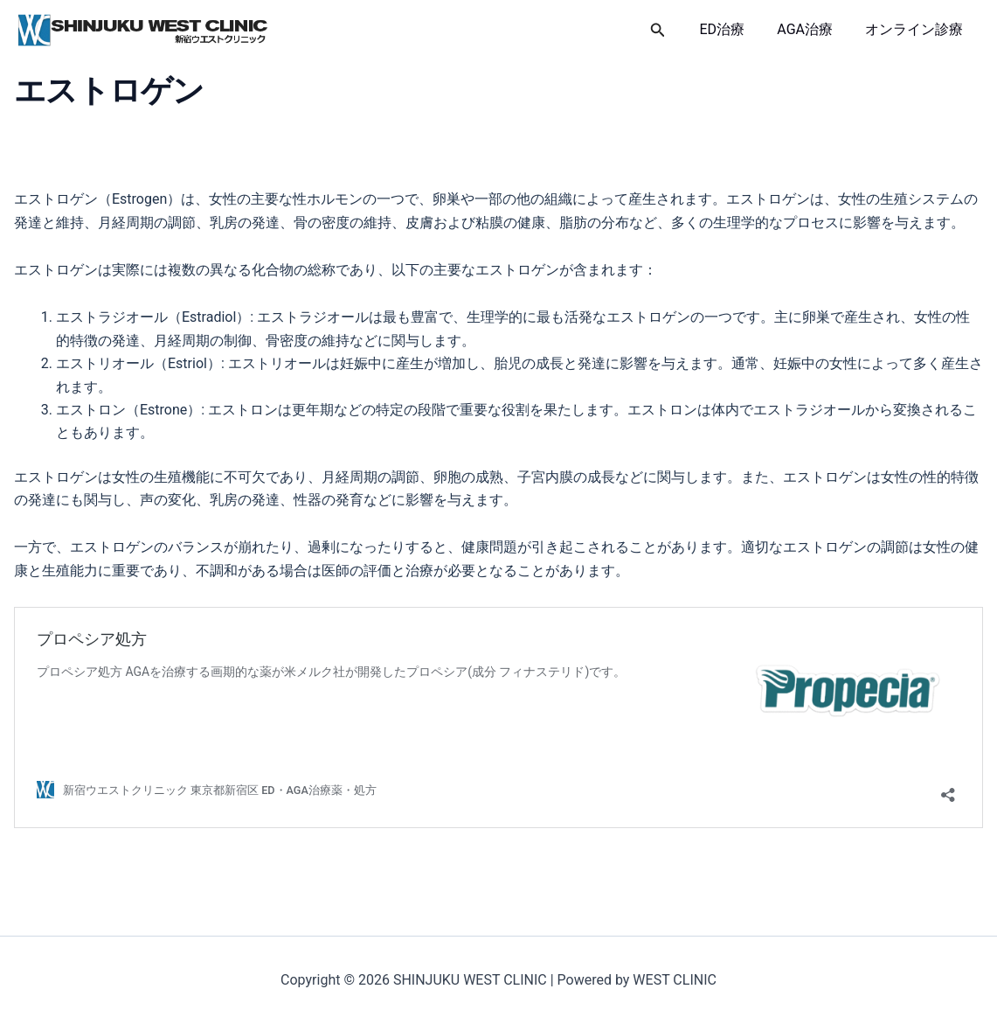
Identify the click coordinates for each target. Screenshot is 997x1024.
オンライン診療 (917, 29)
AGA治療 (812, 29)
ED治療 (734, 29)
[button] (672, 30)
